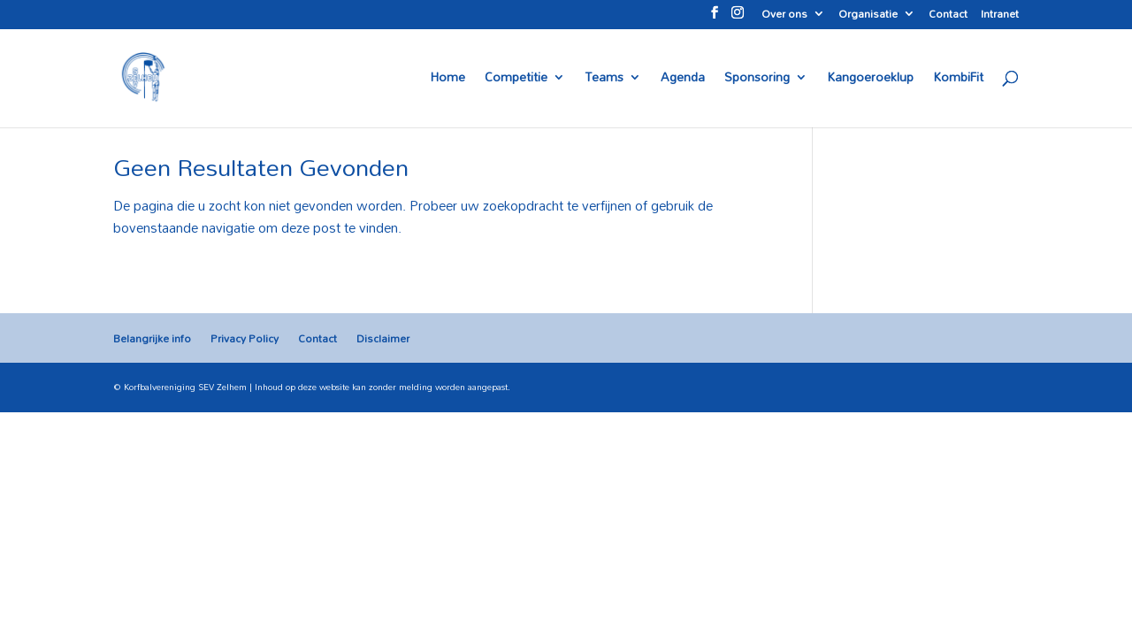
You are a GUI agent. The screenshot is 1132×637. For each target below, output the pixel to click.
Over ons (784, 16)
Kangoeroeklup (870, 79)
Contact (948, 16)
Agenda (683, 79)
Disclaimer (382, 338)
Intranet (1000, 16)
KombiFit (958, 79)
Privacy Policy (244, 338)
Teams (604, 79)
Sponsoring (757, 79)
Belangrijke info (152, 338)
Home (448, 79)
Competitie (516, 79)
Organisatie (868, 16)
